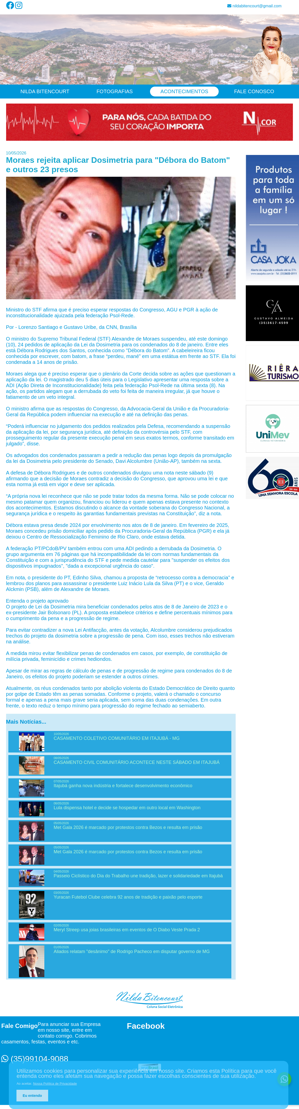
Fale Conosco (254, 91)
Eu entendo (32, 1096)
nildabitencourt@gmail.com (254, 6)
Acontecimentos (184, 91)
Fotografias (115, 91)
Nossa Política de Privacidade (55, 1083)
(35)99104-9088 (34, 1058)
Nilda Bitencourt (45, 91)
